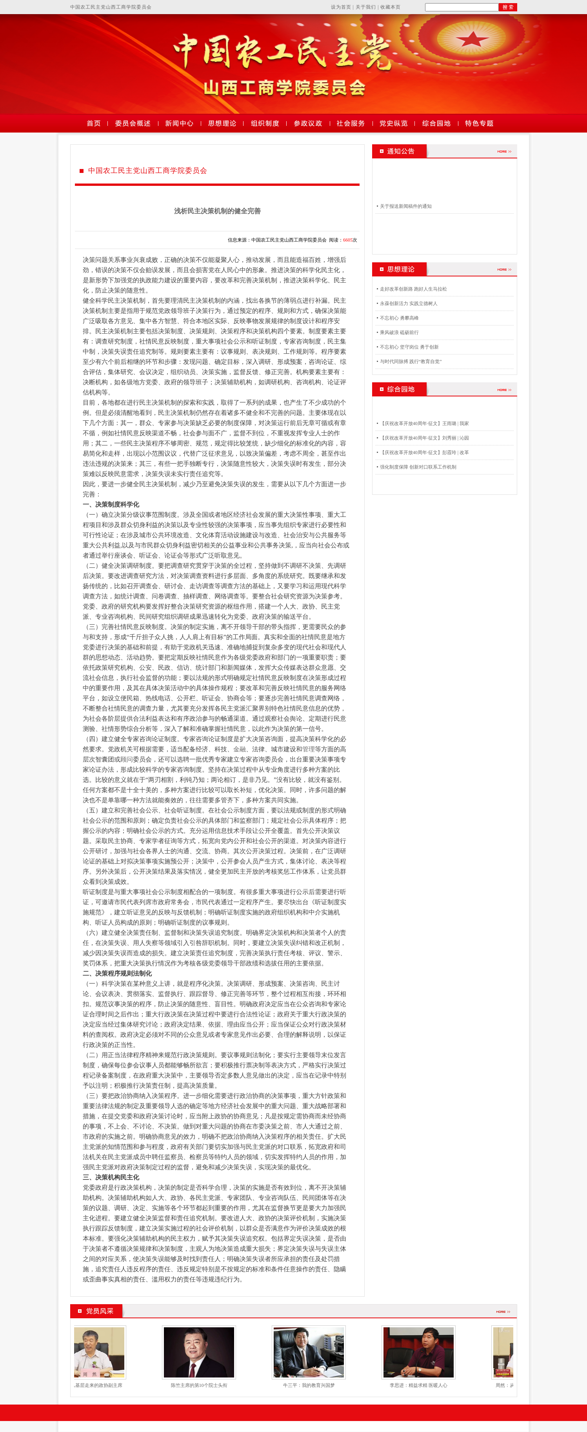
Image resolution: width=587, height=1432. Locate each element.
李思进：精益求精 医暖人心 (424, 1385)
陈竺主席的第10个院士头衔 (204, 1385)
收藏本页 (390, 7)
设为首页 (341, 7)
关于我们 (366, 7)
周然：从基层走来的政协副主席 (95, 1385)
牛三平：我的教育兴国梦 (314, 1385)
